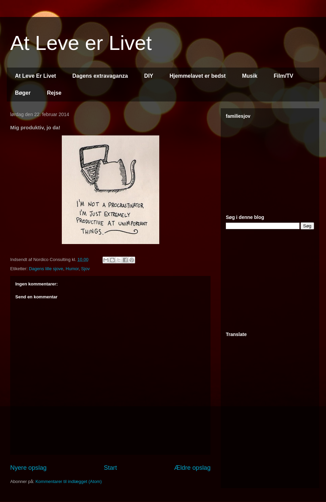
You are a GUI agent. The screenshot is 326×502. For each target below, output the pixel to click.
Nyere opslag (28, 467)
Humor (72, 268)
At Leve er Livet (81, 43)
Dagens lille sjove (46, 268)
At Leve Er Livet (35, 76)
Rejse (54, 93)
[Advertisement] (268, 280)
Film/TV (283, 76)
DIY (148, 76)
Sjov (85, 268)
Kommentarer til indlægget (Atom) (68, 481)
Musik (249, 76)
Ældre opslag (192, 467)
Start (110, 467)
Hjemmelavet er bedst (197, 76)
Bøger (23, 93)
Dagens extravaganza (100, 76)
